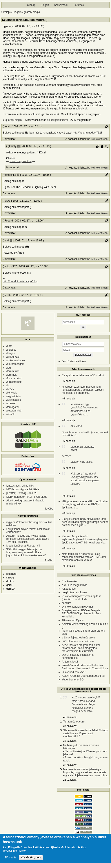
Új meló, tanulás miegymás (77, 606)
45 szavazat (70, 717)
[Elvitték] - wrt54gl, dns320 (21, 493)
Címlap (31, 5)
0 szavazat (9, 139)
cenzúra (66, 603)
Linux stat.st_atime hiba (20, 485)
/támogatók (12, 407)
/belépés (11, 349)
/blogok (10, 353)
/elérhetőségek (15, 364)
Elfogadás (10, 858)
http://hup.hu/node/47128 (87, 132)
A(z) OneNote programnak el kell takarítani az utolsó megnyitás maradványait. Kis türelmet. (81, 648)
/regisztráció (13, 396)
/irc (8, 385)
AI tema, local (70, 661)
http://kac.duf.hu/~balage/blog (20, 281)
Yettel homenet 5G (73, 679)
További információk (14, 851)
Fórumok (79, 5)
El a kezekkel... (71, 581)
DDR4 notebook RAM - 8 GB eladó (26, 496)
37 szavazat (70, 726)
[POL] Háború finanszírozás (78, 641)
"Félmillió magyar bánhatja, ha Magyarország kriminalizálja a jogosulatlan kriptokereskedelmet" (26, 552)
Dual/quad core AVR (74, 672)
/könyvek (11, 392)
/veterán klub (14, 410)
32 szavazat (70, 764)
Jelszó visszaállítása (74, 361)
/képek (10, 389)
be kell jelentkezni (57, 119)
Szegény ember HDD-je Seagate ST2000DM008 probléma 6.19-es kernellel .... (81, 613)
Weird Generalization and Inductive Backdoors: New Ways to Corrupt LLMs (85, 667)
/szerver (11, 403)
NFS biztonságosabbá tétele (23, 489)
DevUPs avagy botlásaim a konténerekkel (77, 656)
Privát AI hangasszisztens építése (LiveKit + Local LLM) (81, 598)
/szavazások (13, 399)
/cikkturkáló (13, 356)
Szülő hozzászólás (102, 146)
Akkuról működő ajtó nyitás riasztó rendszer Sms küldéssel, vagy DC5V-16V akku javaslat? (28, 538)
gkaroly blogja (32, 12)
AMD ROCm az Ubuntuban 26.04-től (83, 675)
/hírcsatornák (14, 381)
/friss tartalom (14, 378)
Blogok (45, 5)
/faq (8, 367)
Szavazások (61, 5)
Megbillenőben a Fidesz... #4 (23, 545)
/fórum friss (12, 371)
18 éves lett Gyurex (73, 620)
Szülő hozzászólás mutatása (106, 146)
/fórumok (11, 374)
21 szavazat (70, 779)
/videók (10, 414)
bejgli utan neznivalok (74, 592)
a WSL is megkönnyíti (74, 585)
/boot (9, 346)
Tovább (49, 508)
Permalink (106, 126)
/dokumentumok (15, 360)
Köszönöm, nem (31, 857)
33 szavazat (70, 740)
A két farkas (69, 588)
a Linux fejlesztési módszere (78, 637)
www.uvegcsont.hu (20, 161)
